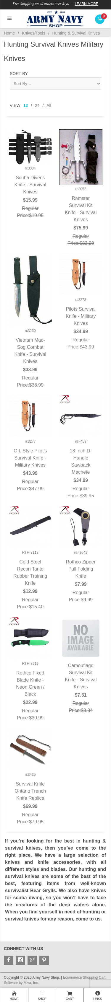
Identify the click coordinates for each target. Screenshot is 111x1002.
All (48, 105)
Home (9, 33)
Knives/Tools (33, 33)
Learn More (86, 4)
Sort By (19, 73)
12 (25, 105)
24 (37, 105)
